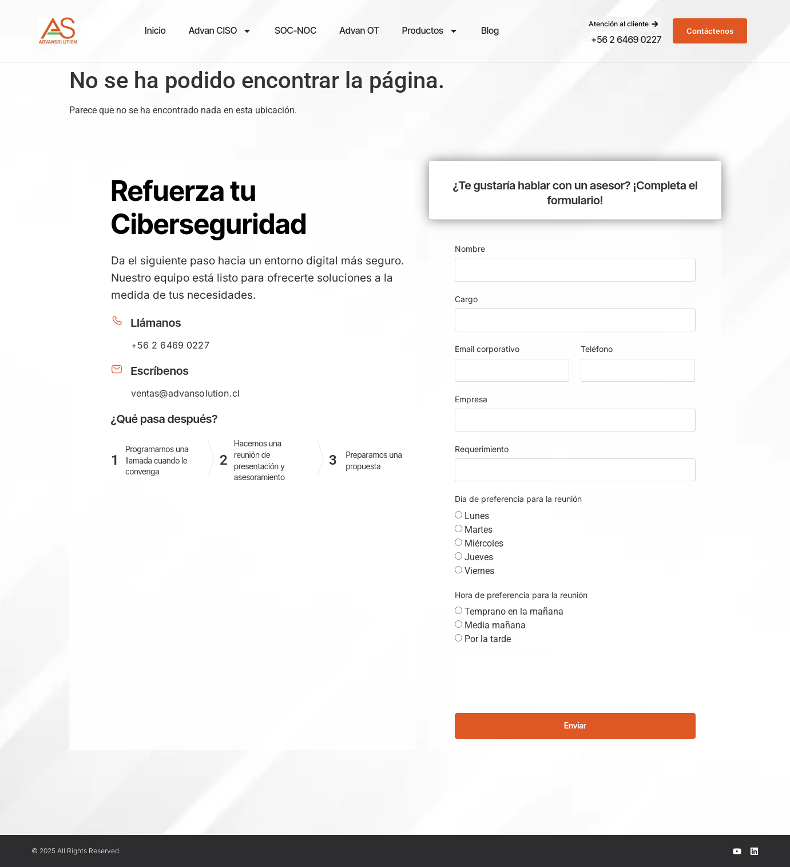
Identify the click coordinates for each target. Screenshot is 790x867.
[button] (623, 24)
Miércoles (484, 543)
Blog (490, 30)
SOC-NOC (295, 30)
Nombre (470, 249)
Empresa (471, 399)
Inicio (155, 30)
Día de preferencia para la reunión (518, 499)
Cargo (466, 299)
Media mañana (495, 625)
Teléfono (597, 349)
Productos (430, 31)
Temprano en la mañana (514, 611)
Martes (479, 529)
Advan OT (359, 30)
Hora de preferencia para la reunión (521, 595)
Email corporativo (487, 349)
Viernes (479, 570)
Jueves (479, 557)
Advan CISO (220, 31)
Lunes (477, 515)
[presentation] (542, 679)
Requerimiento (482, 449)
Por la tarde (488, 639)
